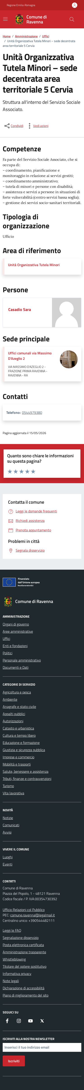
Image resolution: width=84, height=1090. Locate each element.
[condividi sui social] (13, 125)
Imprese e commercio (18, 757)
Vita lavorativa (13, 793)
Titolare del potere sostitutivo (24, 966)
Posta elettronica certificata (23, 944)
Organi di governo (16, 624)
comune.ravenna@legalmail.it (32, 915)
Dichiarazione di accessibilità (23, 988)
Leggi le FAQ (12, 930)
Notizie (8, 817)
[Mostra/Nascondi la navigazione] (5, 19)
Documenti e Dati (15, 667)
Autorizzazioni (13, 721)
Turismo (8, 786)
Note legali (11, 980)
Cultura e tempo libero (19, 735)
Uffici (6, 638)
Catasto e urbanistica (18, 728)
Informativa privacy (17, 973)
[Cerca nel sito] (72, 19)
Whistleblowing (14, 959)
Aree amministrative (18, 631)
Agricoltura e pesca (17, 692)
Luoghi (8, 857)
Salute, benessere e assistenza (25, 771)
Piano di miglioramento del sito (25, 995)
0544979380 (32, 412)
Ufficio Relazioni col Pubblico (24, 909)
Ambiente (10, 699)
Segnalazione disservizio (21, 937)
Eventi (7, 864)
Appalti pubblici (14, 713)
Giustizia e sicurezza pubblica (24, 749)
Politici (7, 653)
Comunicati (11, 825)
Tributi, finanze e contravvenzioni (27, 778)
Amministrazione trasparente (24, 952)
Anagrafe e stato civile (19, 706)
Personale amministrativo (22, 660)
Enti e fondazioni (15, 645)
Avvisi (7, 832)
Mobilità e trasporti (17, 764)
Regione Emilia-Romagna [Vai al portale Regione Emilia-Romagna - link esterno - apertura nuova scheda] (21, 5)
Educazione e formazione (21, 742)
